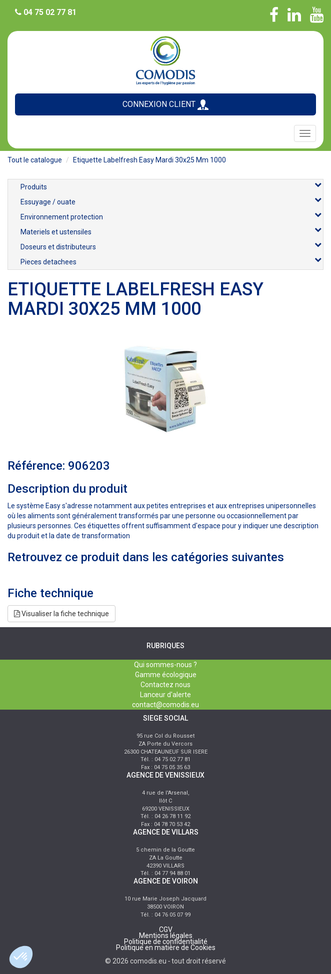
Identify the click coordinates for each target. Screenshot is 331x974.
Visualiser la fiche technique (61, 614)
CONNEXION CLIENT (165, 104)
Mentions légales (165, 936)
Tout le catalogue (35, 160)
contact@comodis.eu (165, 705)
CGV (165, 930)
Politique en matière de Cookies (166, 948)
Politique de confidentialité (166, 942)
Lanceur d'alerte (165, 695)
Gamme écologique (165, 675)
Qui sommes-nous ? (165, 665)
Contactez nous (165, 685)
